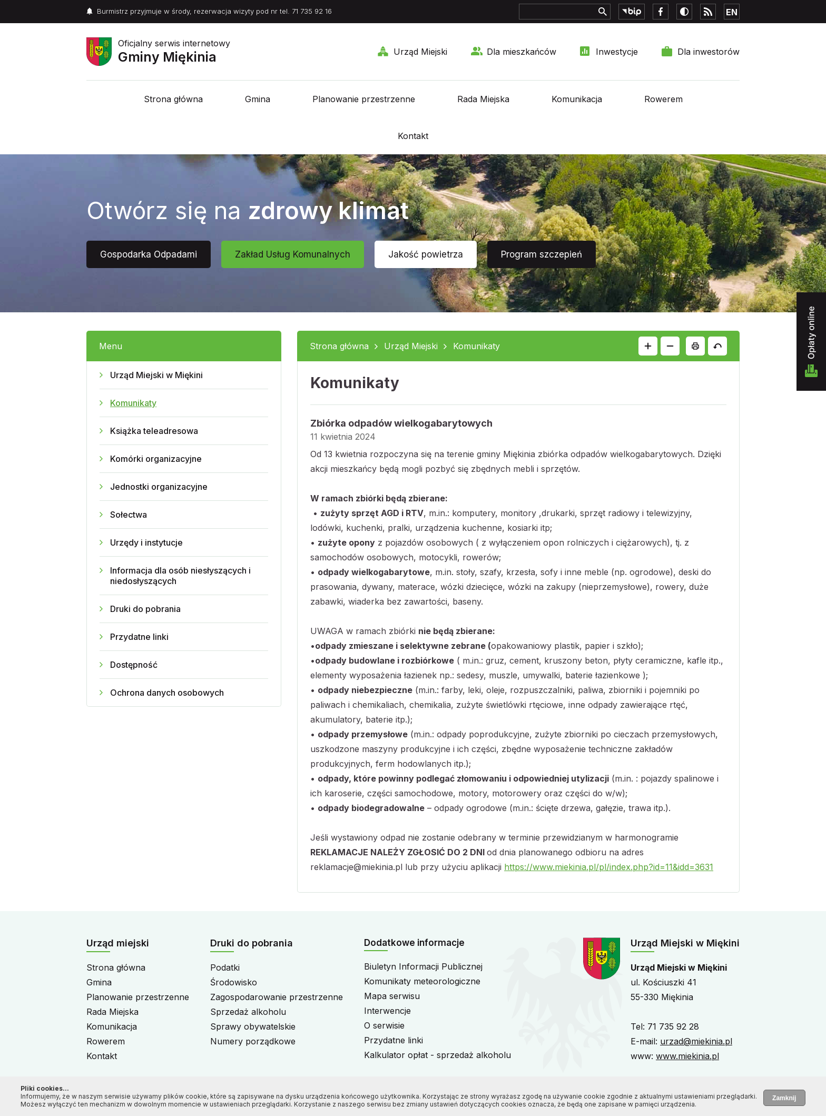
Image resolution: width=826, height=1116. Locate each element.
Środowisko (233, 982)
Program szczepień (541, 254)
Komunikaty (133, 403)
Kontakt (413, 136)
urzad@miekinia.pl (696, 1041)
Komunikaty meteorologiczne (422, 981)
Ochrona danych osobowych (167, 692)
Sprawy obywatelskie (253, 1026)
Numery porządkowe (253, 1041)
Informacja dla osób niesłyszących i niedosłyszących (180, 575)
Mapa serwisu (392, 996)
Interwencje (387, 1010)
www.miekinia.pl (687, 1056)
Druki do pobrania (145, 609)
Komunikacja (577, 99)
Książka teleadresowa (154, 431)
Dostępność (134, 664)
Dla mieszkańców (521, 51)
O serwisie (384, 1025)
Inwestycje (617, 51)
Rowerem (663, 99)
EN (732, 12)
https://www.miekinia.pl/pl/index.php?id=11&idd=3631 (608, 867)
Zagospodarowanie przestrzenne (276, 997)
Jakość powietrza (425, 254)
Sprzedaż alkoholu (248, 1011)
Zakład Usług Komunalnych (292, 254)
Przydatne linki (139, 636)
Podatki (225, 967)
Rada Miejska (483, 99)
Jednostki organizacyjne (159, 486)
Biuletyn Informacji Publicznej (423, 966)
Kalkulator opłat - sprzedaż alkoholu (437, 1055)
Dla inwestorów (708, 51)
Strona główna (173, 99)
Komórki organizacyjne (156, 458)
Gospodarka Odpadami (148, 254)
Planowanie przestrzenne (363, 99)
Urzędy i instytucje (146, 542)
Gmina (257, 99)
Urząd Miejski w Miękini (156, 375)
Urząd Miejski (420, 51)
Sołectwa (128, 514)
